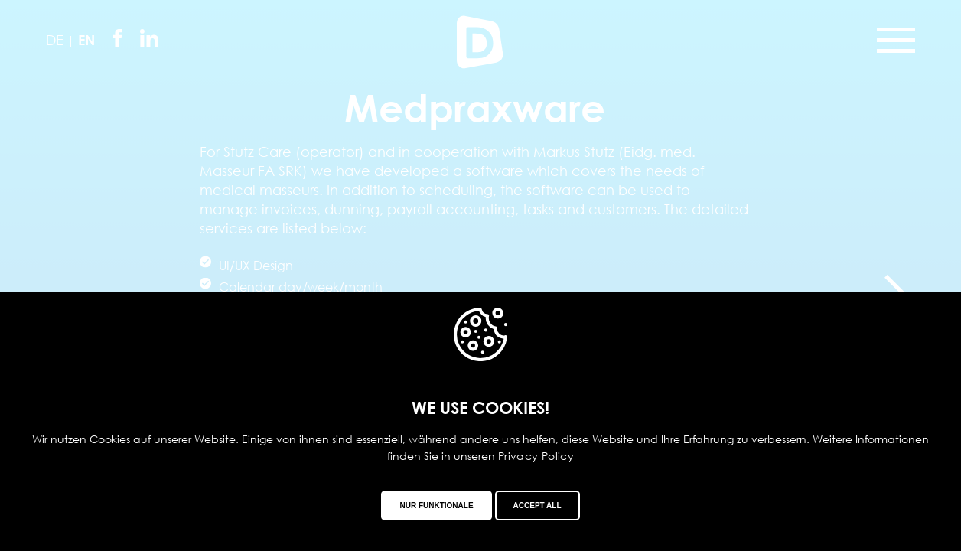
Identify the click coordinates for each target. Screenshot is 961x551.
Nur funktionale (436, 505)
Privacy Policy (536, 455)
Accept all (537, 505)
